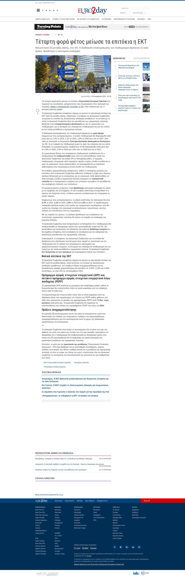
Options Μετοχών (40, 554)
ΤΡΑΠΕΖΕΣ (67, 453)
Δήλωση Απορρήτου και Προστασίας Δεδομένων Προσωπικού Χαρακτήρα (99, 564)
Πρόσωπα (77, 510)
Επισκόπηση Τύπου (119, 525)
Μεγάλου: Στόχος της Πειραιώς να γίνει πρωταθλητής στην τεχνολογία (73, 470)
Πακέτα (37, 525)
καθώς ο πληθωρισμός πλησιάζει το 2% (67, 107)
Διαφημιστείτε (102, 501)
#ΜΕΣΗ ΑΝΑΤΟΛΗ (42, 19)
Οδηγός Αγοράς (79, 515)
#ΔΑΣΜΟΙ (141, 19)
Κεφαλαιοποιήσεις (41, 530)
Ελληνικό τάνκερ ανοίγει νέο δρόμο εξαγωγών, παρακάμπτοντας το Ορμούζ (128, 87)
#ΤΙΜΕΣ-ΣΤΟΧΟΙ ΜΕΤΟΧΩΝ (63, 19)
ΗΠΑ (56, 538)
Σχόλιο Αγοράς (40, 517)
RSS (94, 520)
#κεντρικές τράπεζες (81, 362)
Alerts (95, 512)
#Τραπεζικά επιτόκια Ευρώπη (54, 367)
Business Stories (118, 536)
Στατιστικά (38, 523)
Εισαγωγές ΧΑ (78, 517)
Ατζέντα (115, 530)
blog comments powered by (49, 495)
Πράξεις (37, 528)
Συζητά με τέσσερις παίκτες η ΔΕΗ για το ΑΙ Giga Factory (129, 77)
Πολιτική (57, 525)
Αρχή (145, 501)
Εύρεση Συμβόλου (41, 520)
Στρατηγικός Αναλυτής (139, 517)
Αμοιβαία (77, 520)
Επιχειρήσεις (59, 523)
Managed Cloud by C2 (51, 575)
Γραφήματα (97, 515)
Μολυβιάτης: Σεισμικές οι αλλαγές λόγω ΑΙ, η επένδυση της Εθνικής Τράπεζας (73, 459)
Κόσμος (57, 517)
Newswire (58, 510)
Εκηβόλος (135, 512)
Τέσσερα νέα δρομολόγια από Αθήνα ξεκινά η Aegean (128, 66)
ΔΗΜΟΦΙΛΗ (119, 58)
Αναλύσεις (77, 523)
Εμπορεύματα (59, 548)
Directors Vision (118, 533)
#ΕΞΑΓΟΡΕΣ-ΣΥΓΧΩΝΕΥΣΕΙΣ (88, 19)
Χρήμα (57, 546)
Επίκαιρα (57, 520)
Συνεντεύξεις (117, 515)
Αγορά (57, 515)
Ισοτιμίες (57, 551)
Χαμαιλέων (135, 510)
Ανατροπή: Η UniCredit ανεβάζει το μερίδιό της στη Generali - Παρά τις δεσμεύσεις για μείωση (73, 465)
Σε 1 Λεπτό (58, 535)
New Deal (135, 515)
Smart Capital (117, 538)
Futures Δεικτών (40, 546)
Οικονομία (58, 512)
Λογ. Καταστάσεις (99, 517)
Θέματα (115, 523)
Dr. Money (116, 510)
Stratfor (85, 548)
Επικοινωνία (69, 501)
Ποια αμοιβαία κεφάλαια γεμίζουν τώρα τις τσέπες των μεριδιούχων (129, 108)
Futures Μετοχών (40, 551)
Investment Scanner (80, 525)
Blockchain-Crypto (80, 528)
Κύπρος (57, 528)
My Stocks (96, 510)
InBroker (89, 556)
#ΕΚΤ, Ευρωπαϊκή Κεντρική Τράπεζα (57, 362)
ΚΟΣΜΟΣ (46, 35)
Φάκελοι (115, 520)
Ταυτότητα (58, 501)
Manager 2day (117, 517)
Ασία (56, 543)
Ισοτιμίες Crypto (60, 554)
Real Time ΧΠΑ (40, 512)
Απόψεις (115, 512)
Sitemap (79, 501)
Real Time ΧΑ (39, 510)
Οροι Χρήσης (89, 501)
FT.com (77, 548)
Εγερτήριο (116, 528)
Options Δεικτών (40, 548)
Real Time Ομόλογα (41, 515)
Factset (93, 548)
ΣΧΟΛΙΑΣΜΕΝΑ (141, 58)
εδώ (131, 27)
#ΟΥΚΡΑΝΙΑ (106, 19)
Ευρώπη (57, 541)
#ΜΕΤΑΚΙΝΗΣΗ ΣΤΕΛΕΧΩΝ (124, 19)
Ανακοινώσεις (39, 533)
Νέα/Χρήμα (77, 512)
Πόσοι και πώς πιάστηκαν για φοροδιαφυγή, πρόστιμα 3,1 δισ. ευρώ (129, 97)
